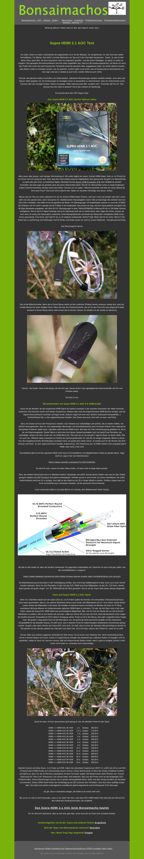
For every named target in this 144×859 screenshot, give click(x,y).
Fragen (89, 833)
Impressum (39, 849)
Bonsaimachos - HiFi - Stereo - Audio (39, 20)
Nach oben (107, 849)
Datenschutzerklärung (75, 849)
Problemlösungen (93, 20)
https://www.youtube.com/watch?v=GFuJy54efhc (72, 462)
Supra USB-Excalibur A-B (88, 182)
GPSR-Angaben (94, 849)
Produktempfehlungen (114, 20)
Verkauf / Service (71, 22)
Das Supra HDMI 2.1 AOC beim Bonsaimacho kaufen (72, 807)
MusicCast (67, 20)
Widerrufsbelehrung (54, 849)
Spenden (95, 828)
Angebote (78, 20)
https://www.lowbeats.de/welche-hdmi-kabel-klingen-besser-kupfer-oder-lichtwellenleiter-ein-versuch (72, 576)
